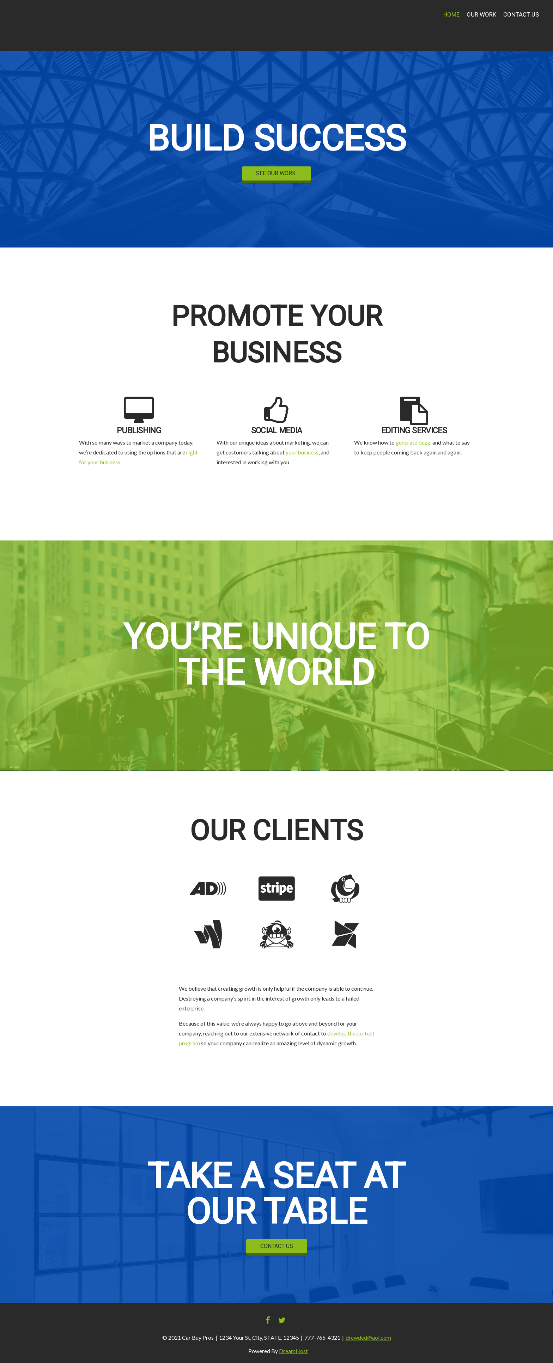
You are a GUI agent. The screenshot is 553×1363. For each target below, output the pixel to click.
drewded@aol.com (368, 1337)
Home (451, 14)
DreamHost (293, 1350)
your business (302, 452)
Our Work (481, 14)
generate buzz (413, 442)
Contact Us (521, 14)
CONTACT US (276, 1246)
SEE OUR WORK (276, 173)
